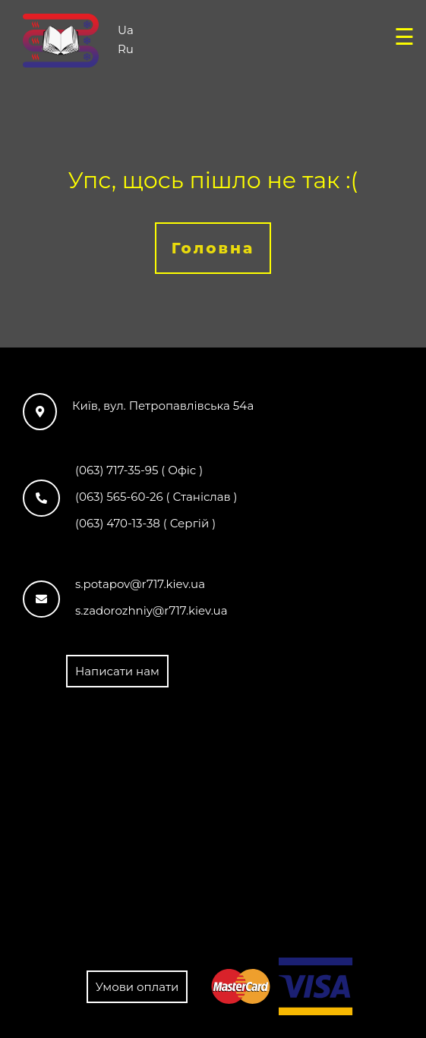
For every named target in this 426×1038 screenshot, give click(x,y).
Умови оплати (137, 987)
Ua (126, 29)
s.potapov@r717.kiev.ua (140, 584)
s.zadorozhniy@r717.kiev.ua (151, 610)
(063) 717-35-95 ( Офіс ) (139, 470)
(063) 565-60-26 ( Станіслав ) (156, 496)
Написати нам (117, 671)
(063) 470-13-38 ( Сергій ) (145, 523)
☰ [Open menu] (404, 36)
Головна (213, 248)
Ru (126, 48)
